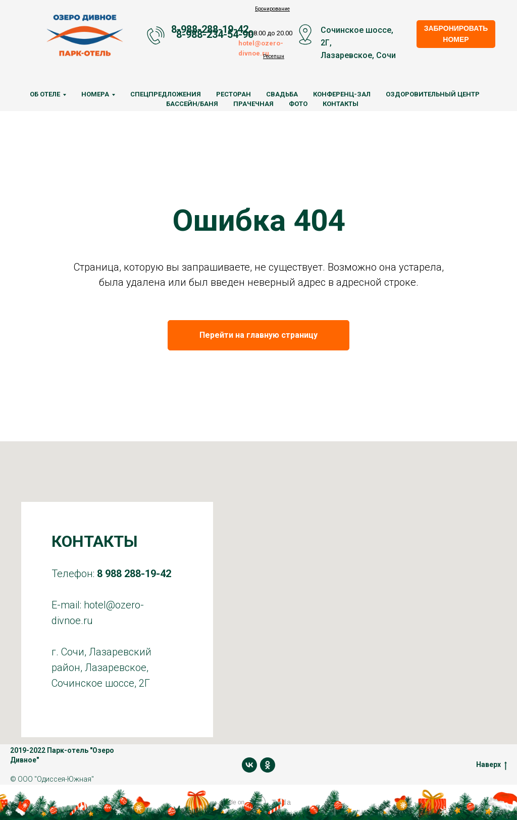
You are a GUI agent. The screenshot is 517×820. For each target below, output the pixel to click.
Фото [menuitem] (298, 104)
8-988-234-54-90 (214, 34)
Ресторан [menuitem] (233, 94)
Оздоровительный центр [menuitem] (433, 94)
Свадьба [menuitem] (282, 94)
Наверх (491, 764)
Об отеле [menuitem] (45, 94)
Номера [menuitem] (95, 94)
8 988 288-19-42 (134, 574)
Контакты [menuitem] (340, 104)
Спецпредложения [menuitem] (165, 94)
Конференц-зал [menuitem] (342, 94)
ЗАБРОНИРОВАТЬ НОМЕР (456, 33)
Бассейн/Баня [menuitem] (192, 104)
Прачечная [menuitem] (253, 104)
